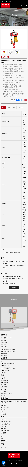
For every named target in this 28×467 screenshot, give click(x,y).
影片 (2, 436)
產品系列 (3, 409)
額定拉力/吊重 (5, 407)
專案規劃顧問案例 (6, 421)
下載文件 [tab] (20, 107)
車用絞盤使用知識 (6, 424)
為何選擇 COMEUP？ (6, 338)
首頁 (3, 19)
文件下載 (3, 447)
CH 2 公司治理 (5, 365)
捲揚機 (3, 378)
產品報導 (3, 428)
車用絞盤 (3, 384)
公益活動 (3, 419)
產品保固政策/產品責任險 (8, 349)
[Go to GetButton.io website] (3, 465)
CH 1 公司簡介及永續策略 (8, 363)
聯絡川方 (4, 441)
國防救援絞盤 (5, 382)
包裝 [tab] (14, 107)
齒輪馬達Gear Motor (6, 393)
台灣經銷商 (4, 353)
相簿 (2, 438)
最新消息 (3, 426)
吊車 (2, 411)
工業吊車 (3, 391)
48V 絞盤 (3, 414)
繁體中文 (11, 1)
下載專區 (3, 372)
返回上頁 (14, 287)
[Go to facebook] (3, 463)
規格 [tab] (3, 107)
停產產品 (11, 19)
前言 (2, 361)
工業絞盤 (3, 389)
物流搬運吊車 (17, 19)
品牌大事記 (4, 347)
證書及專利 (4, 342)
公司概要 (3, 340)
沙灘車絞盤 (4, 387)
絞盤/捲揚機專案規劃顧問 (8, 351)
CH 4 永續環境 (5, 370)
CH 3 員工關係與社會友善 (8, 368)
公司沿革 (3, 344)
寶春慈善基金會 (5, 356)
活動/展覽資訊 (5, 430)
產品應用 (3, 405)
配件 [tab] (8, 107)
